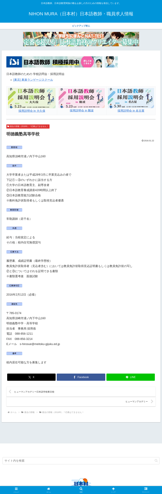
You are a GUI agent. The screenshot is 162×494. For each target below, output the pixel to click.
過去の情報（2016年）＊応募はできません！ (28, 126)
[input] (81, 460)
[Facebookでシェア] (81, 377)
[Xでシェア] (31, 377)
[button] (156, 461)
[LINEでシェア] (130, 377)
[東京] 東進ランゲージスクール (33, 79)
